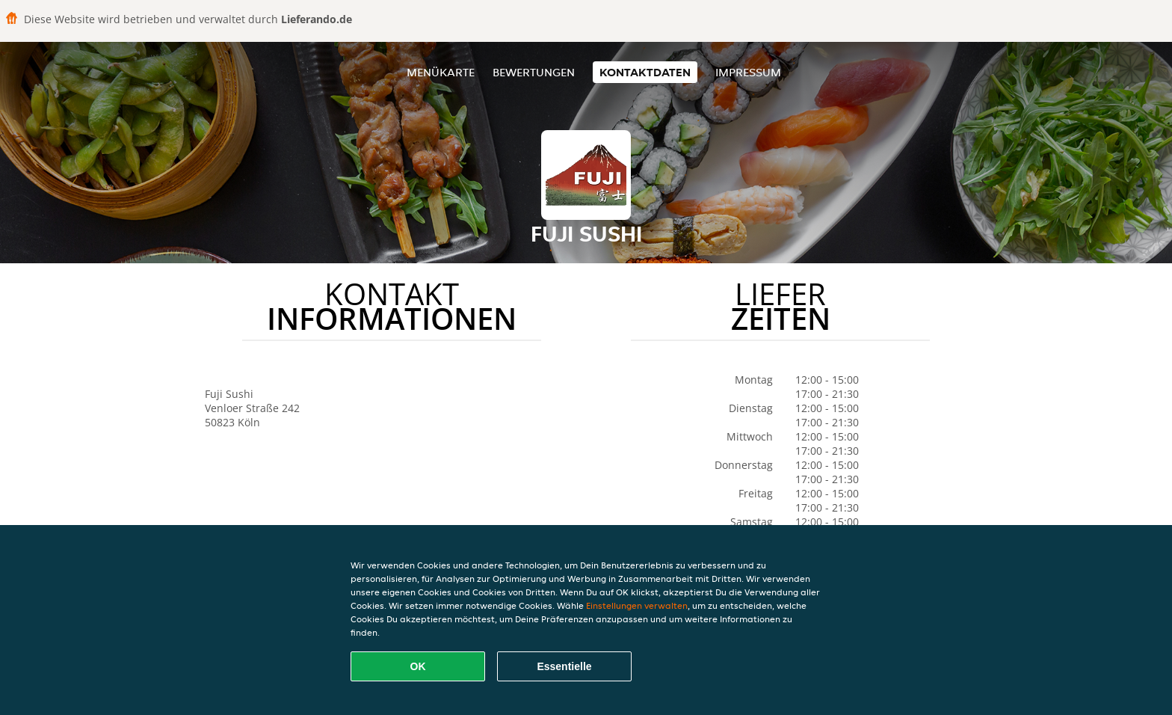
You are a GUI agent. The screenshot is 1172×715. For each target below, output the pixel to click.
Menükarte (441, 72)
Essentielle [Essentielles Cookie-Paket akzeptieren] (564, 666)
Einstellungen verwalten (637, 605)
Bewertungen (534, 72)
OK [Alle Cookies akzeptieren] (418, 666)
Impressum (748, 72)
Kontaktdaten (645, 72)
